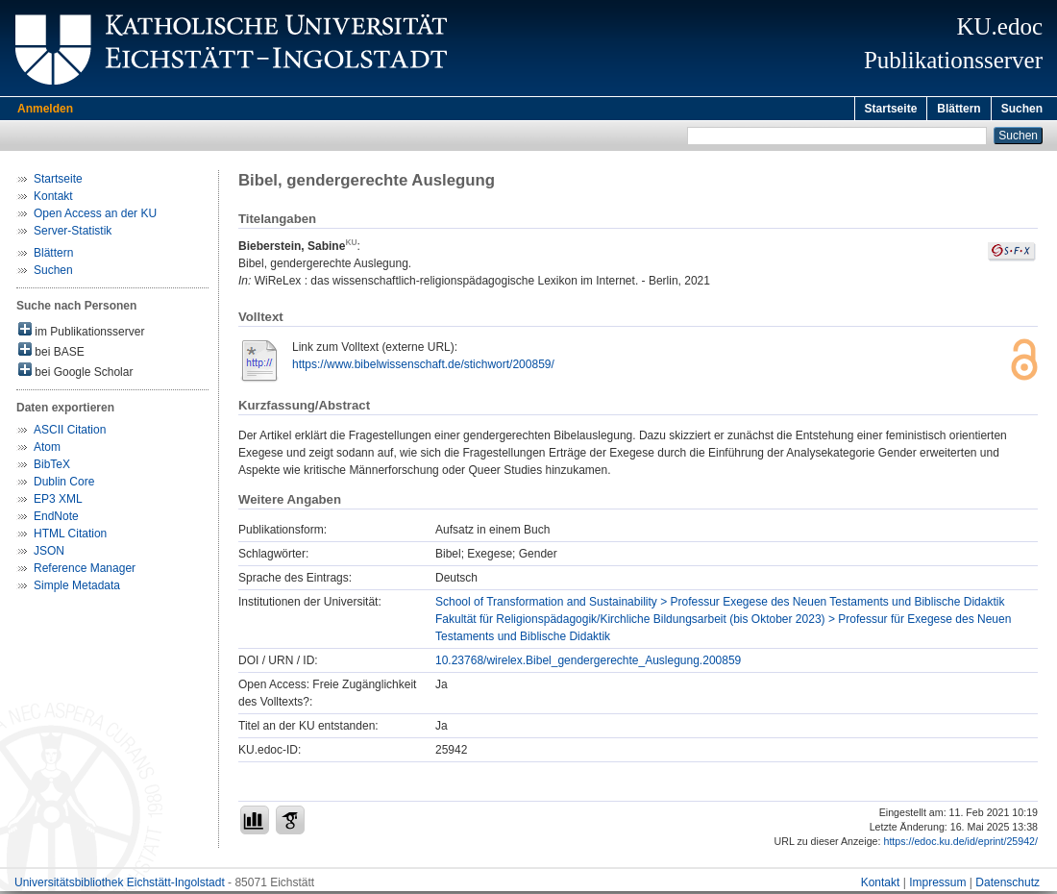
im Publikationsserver (81, 333)
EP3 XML (58, 502)
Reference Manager (84, 571)
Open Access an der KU (95, 216)
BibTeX (52, 467)
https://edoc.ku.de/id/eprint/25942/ (960, 844)
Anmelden (45, 108)
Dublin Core (64, 484)
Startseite (891, 108)
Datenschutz (1007, 885)
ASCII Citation (70, 432)
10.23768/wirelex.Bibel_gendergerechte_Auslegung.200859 (588, 663)
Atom (47, 450)
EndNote (56, 519)
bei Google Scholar (75, 373)
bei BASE (51, 353)
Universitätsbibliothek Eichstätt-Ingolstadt (119, 885)
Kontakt (53, 199)
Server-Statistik (72, 233)
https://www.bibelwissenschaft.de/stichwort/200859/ (423, 367)
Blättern (958, 108)
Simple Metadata (77, 588)
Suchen (1022, 108)
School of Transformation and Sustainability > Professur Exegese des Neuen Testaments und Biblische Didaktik (719, 604)
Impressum (937, 885)
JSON (49, 553)
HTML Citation (70, 536)
